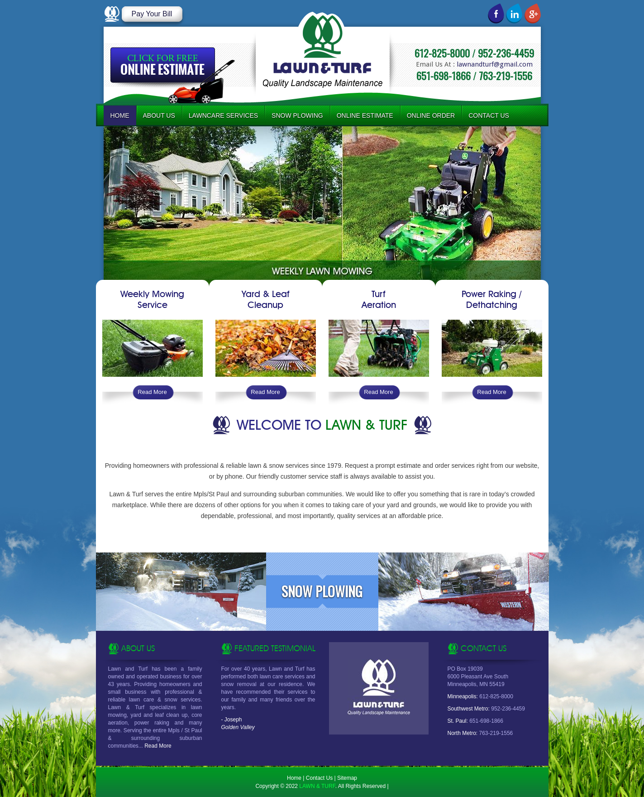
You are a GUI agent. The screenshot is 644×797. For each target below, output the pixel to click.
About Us (159, 115)
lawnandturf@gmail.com (495, 64)
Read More (152, 392)
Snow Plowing (297, 115)
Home (119, 115)
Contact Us (488, 115)
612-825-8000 (442, 53)
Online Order (431, 115)
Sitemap (347, 778)
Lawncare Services (223, 115)
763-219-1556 (505, 75)
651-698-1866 (443, 75)
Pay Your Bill (152, 14)
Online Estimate (365, 115)
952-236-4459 (506, 53)
